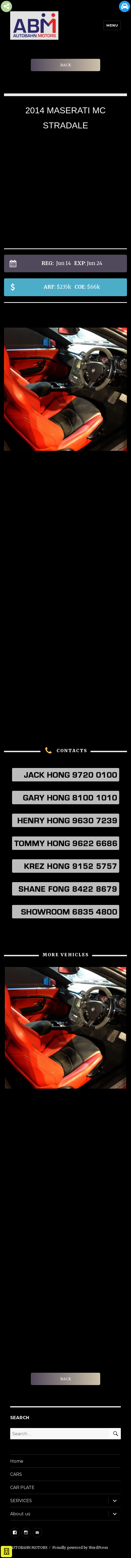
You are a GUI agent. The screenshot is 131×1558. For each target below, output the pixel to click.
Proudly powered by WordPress (80, 1547)
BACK (65, 65)
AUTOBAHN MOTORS (28, 1547)
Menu (112, 25)
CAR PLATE (22, 1487)
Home (16, 1461)
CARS (16, 1474)
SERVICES (21, 1500)
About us (20, 1513)
